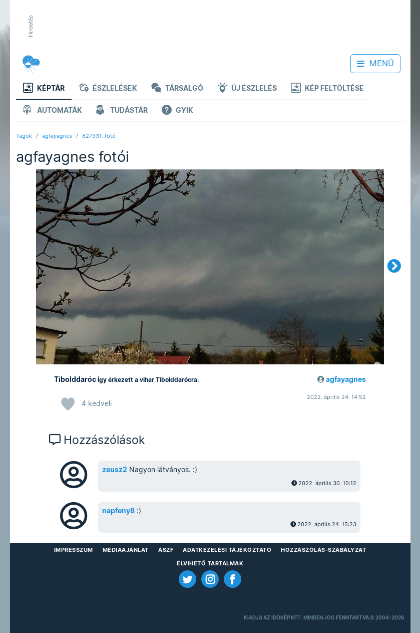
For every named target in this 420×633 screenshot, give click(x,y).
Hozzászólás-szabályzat (323, 549)
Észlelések (108, 89)
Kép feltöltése (327, 89)
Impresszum (73, 549)
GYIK (177, 111)
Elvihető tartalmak (210, 563)
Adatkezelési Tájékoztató (227, 549)
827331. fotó (99, 135)
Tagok (24, 135)
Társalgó (177, 89)
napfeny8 (118, 511)
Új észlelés (247, 89)
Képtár (44, 89)
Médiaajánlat (126, 549)
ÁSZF (165, 549)
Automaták (52, 111)
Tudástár (122, 111)
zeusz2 (114, 470)
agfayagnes (57, 135)
